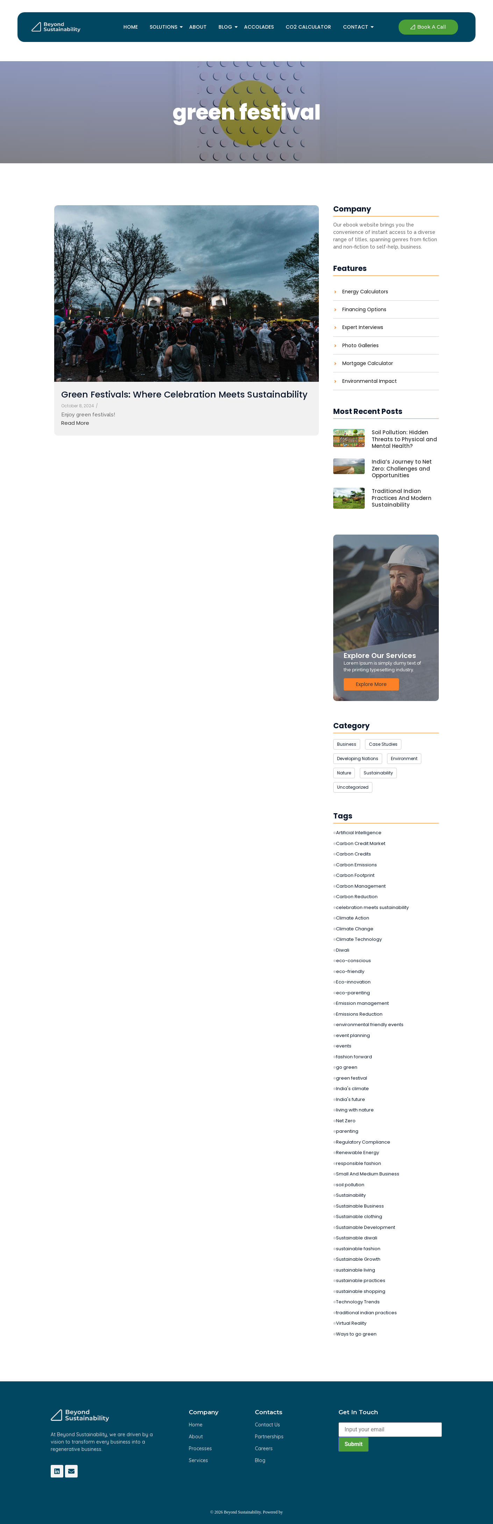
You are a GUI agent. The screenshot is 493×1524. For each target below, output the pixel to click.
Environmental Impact (369, 381)
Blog (227, 26)
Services (198, 1460)
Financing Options (364, 310)
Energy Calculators (365, 292)
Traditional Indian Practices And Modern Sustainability (401, 498)
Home (130, 26)
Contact (357, 26)
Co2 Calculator (308, 26)
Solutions (165, 26)
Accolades (259, 26)
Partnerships (269, 1436)
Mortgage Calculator (367, 363)
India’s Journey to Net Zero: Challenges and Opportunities (402, 468)
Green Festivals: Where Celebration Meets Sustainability (184, 395)
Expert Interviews (362, 327)
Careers (264, 1448)
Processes (200, 1448)
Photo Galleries (360, 346)
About (198, 26)
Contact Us (267, 1425)
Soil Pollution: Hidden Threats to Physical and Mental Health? (404, 439)
